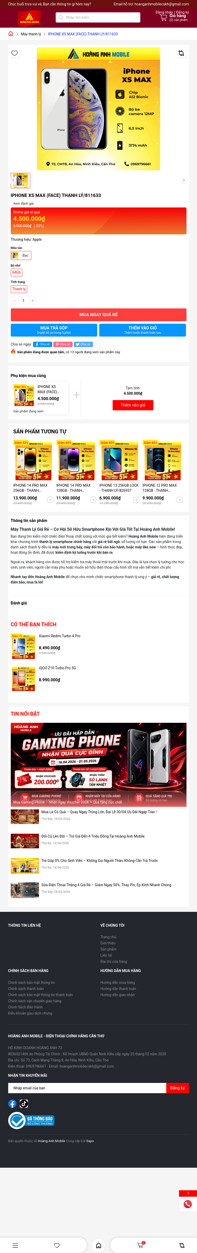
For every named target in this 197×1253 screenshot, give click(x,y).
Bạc (26, 255)
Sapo (90, 1141)
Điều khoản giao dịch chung (30, 1013)
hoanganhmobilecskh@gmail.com (161, 4)
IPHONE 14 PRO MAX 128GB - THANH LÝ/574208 (73, 488)
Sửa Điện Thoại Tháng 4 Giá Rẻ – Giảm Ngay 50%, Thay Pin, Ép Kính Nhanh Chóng (106, 885)
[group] (98, 108)
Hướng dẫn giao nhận (118, 995)
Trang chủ (108, 937)
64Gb (16, 272)
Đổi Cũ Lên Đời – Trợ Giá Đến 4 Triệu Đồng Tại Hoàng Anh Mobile (93, 836)
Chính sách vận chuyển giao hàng (34, 1001)
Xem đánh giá (23, 203)
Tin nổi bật (25, 714)
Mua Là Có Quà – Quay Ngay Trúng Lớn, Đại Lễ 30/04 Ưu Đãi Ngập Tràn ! (99, 812)
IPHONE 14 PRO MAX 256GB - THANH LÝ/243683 (30, 488)
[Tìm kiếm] (61, 17)
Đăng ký (177, 1087)
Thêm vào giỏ (142, 330)
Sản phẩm (109, 949)
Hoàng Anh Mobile (51, 1141)
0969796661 (36, 1066)
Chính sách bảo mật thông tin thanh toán (40, 995)
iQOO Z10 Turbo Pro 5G (57, 668)
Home (99, 1245)
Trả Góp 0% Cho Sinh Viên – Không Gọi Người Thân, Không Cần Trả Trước (100, 861)
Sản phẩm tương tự (39, 432)
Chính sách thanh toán (26, 989)
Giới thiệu (108, 943)
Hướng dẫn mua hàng (118, 982)
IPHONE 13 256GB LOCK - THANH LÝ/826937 (119, 488)
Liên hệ (106, 955)
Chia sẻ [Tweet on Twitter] (82, 344)
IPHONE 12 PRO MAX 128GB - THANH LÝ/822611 (160, 488)
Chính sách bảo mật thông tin (31, 982)
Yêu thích (57, 1245)
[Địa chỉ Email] (98, 1088)
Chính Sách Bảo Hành (25, 1007)
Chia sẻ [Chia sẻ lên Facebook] (42, 344)
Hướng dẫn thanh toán (118, 989)
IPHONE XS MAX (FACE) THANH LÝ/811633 (47, 389)
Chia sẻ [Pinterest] (62, 344)
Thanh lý (19, 289)
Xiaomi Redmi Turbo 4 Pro (60, 636)
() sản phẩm (179, 20)
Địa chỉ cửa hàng (114, 961)
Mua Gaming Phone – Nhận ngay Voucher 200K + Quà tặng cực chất (67, 802)
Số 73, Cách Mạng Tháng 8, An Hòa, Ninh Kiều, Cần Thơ (65, 1060)
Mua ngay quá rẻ (98, 314)
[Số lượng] (23, 301)
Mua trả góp (54, 330)
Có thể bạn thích (33, 624)
